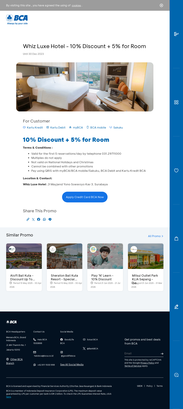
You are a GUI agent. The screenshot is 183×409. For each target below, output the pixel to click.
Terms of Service (133, 365)
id (155, 19)
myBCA (76, 127)
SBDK (140, 386)
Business (77, 19)
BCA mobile (96, 127)
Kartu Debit (56, 127)
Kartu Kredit (33, 127)
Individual (58, 19)
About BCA (98, 19)
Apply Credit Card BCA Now (85, 197)
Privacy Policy (147, 362)
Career (117, 19)
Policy (150, 386)
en (160, 19)
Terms (160, 386)
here (8, 396)
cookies (76, 5)
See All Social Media (71, 364)
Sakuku (116, 127)
